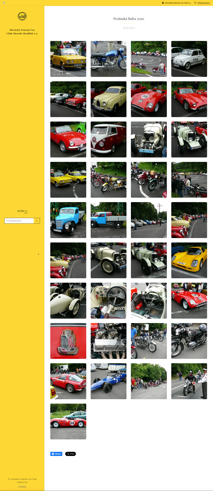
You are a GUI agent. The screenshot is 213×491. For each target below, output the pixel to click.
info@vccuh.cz (203, 2)
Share (56, 454)
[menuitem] (22, 234)
